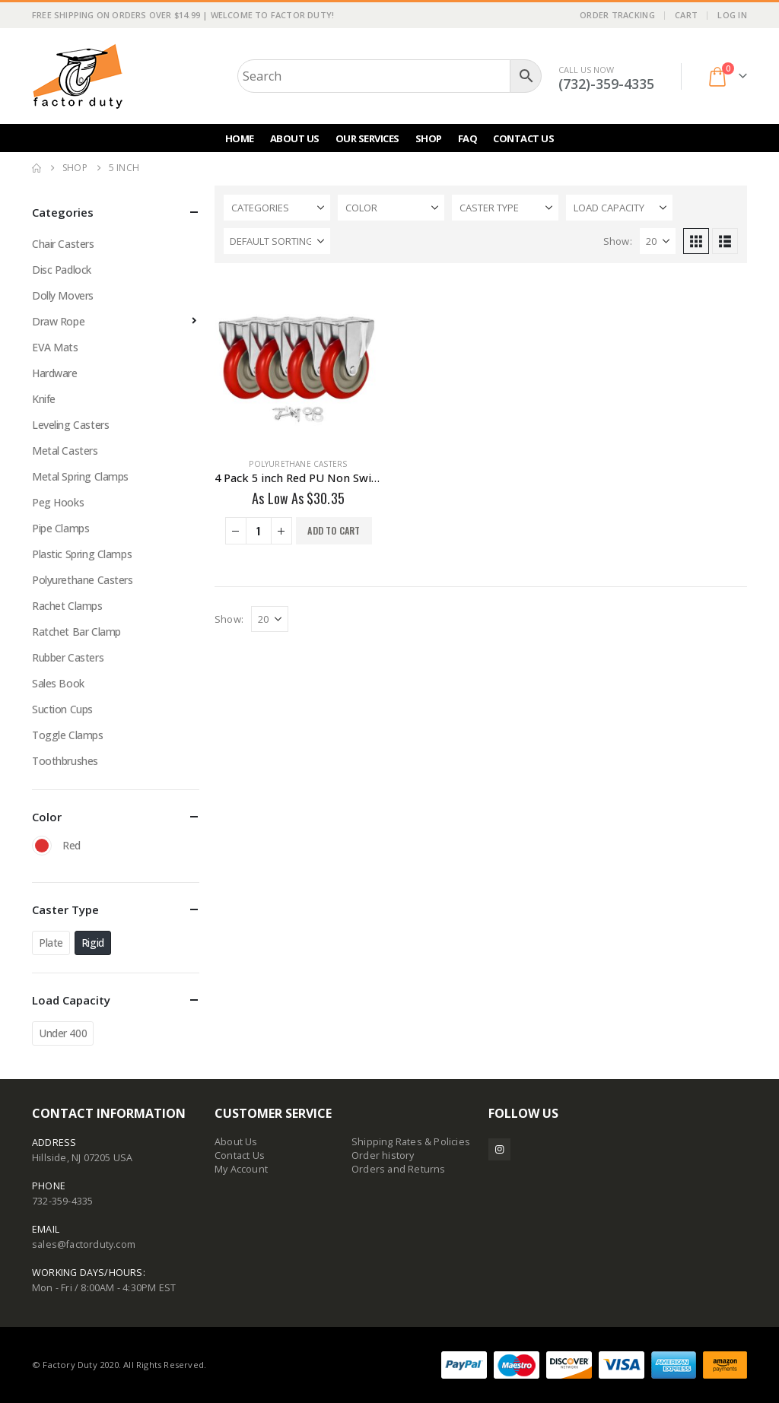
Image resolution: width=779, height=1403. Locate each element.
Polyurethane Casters (298, 464)
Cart (686, 15)
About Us (295, 138)
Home (239, 138)
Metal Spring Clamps (80, 476)
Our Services (367, 138)
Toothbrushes (65, 761)
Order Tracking (617, 15)
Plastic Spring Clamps (82, 554)
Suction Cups (62, 709)
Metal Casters (65, 450)
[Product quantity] (259, 530)
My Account (241, 1169)
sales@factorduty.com (83, 1244)
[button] (696, 241)
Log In (732, 15)
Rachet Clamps (67, 605)
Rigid (92, 942)
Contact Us (523, 138)
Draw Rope (58, 321)
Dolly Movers (63, 295)
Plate (51, 942)
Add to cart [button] (333, 530)
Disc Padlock (61, 269)
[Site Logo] (77, 76)
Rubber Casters (67, 657)
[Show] (658, 241)
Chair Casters (63, 243)
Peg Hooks (58, 502)
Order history (383, 1155)
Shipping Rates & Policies (410, 1141)
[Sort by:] (277, 241)
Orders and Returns (398, 1169)
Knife (44, 399)
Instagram (499, 1149)
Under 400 (63, 1033)
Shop (428, 138)
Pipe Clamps (60, 528)
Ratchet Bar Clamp (76, 631)
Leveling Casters (70, 424)
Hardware (55, 373)
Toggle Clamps (67, 735)
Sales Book (58, 683)
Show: (617, 241)
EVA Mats (55, 347)
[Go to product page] (298, 362)
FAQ (468, 138)
